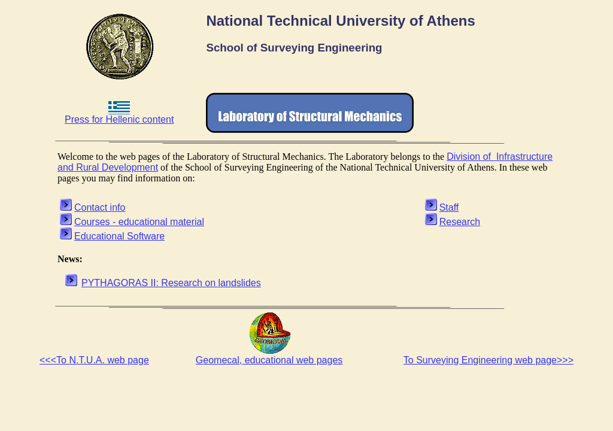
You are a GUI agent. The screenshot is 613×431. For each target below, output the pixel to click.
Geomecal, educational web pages (269, 360)
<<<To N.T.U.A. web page (94, 360)
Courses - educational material (139, 222)
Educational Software (119, 236)
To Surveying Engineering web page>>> (488, 360)
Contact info (99, 207)
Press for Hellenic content (119, 115)
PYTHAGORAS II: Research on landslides (171, 283)
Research (459, 222)
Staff (449, 207)
